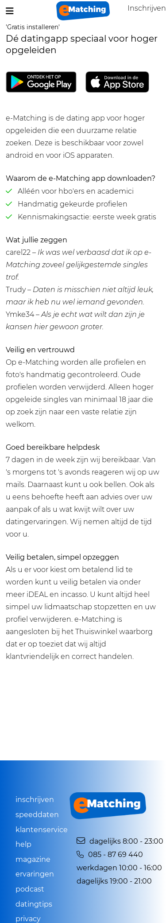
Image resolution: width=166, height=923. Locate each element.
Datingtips (33, 904)
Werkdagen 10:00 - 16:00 (119, 868)
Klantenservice (41, 830)
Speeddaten (37, 814)
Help (23, 844)
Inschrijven (34, 799)
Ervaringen (34, 874)
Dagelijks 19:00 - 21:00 (114, 881)
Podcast (29, 889)
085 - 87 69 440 (110, 854)
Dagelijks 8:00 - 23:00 (120, 841)
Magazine (32, 859)
